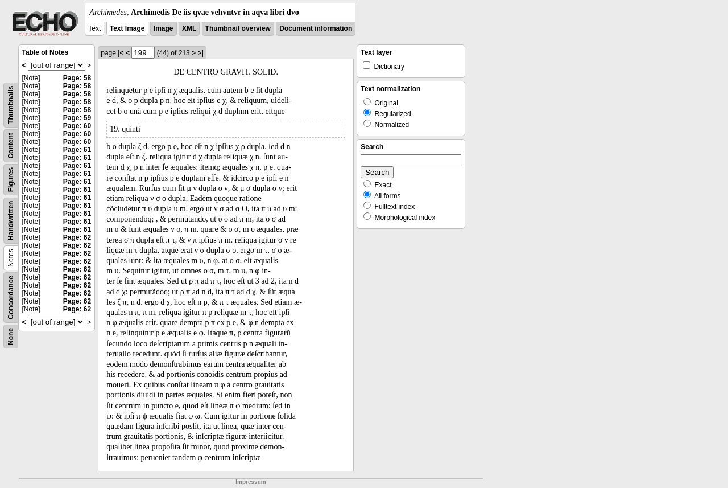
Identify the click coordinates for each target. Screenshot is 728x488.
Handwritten (11, 220)
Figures (11, 179)
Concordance (11, 297)
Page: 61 (77, 150)
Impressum (250, 482)
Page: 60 (77, 126)
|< (120, 53)
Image (163, 28)
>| (200, 53)
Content (11, 145)
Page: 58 (77, 78)
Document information (315, 28)
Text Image (127, 28)
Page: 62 (77, 237)
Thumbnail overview (238, 28)
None (11, 336)
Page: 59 (77, 118)
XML (189, 28)
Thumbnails (11, 105)
